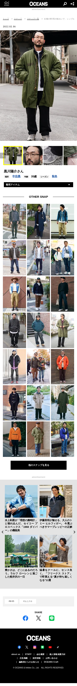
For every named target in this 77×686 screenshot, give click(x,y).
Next (74, 532)
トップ (6, 19)
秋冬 (54, 176)
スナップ (18, 19)
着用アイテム (13, 184)
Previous (2, 532)
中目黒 (16, 176)
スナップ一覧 (33, 19)
